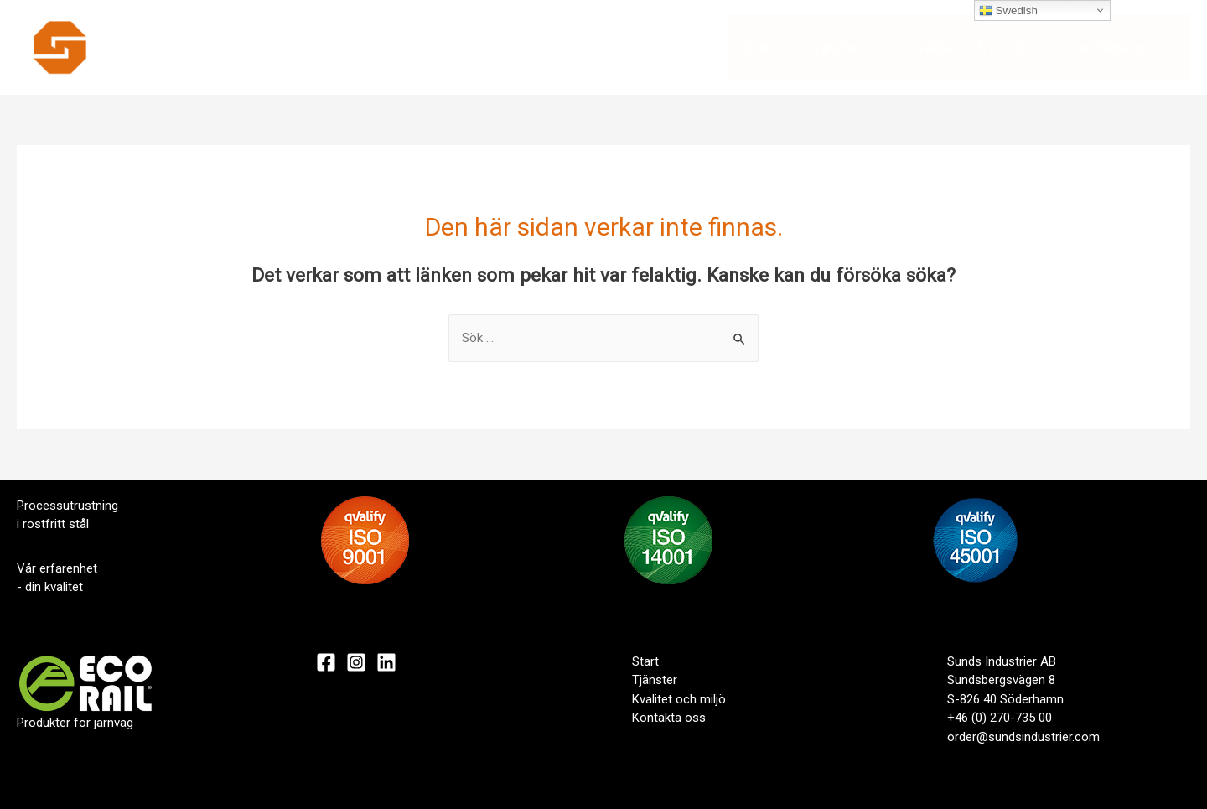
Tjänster (842, 47)
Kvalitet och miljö (974, 47)
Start (759, 47)
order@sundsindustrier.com (1023, 736)
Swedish (1008, 11)
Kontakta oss (1122, 47)
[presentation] (870, 47)
